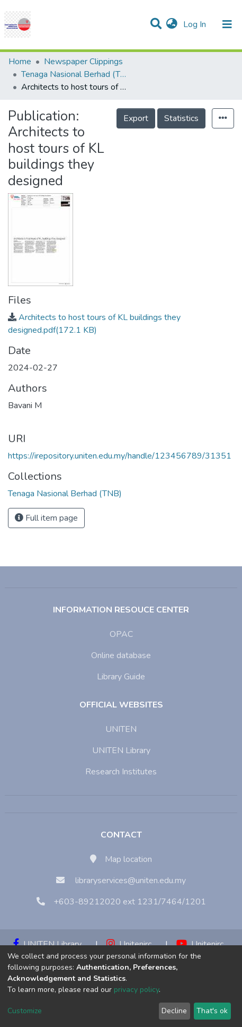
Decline (174, 1011)
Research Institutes (121, 772)
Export (135, 118)
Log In (195, 24)
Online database (121, 655)
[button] (172, 24)
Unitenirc (128, 944)
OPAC (121, 634)
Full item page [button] (46, 518)
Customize (24, 1011)
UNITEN (121, 729)
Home (19, 61)
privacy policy (136, 990)
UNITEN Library (121, 750)
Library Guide (121, 677)
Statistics (181, 118)
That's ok (212, 1011)
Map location (128, 859)
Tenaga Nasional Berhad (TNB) (74, 74)
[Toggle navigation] (227, 24)
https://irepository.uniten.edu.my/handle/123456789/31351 (119, 456)
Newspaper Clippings (83, 61)
